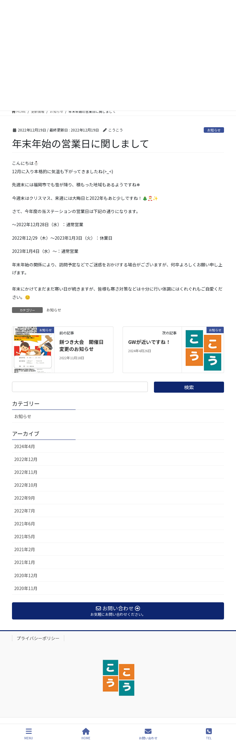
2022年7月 (24, 511)
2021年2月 (24, 549)
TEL (209, 734)
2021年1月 (24, 562)
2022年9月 (24, 498)
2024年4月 (24, 446)
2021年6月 (24, 523)
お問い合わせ (148, 734)
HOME (85, 734)
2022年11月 (25, 472)
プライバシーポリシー (38, 638)
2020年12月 (25, 575)
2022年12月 (25, 459)
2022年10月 (25, 485)
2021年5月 (24, 536)
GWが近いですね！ (149, 341)
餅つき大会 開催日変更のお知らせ (81, 345)
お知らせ (214, 130)
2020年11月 (25, 588)
